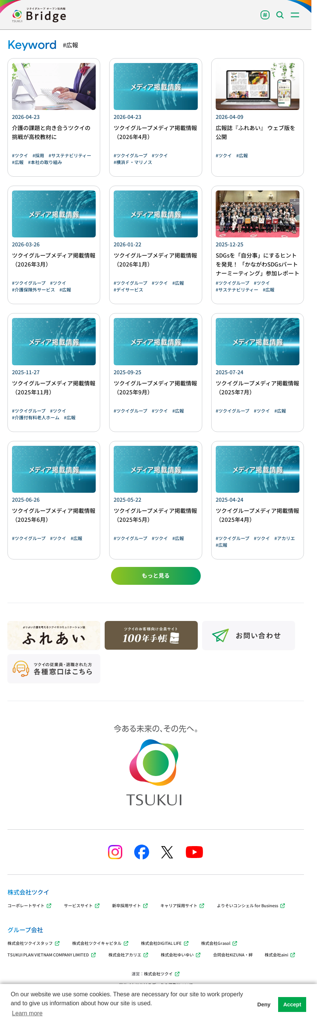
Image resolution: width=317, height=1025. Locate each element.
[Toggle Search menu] (280, 14)
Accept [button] (292, 1004)
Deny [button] (263, 1004)
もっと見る (156, 575)
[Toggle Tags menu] (265, 14)
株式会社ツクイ (162, 974)
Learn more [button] (27, 1013)
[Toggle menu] (294, 14)
